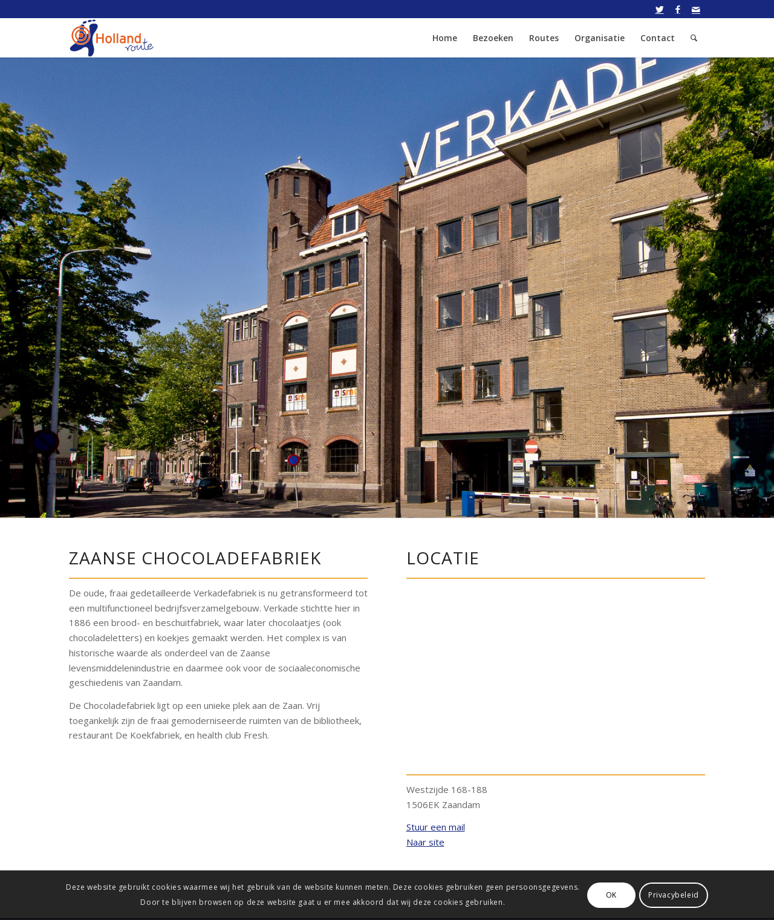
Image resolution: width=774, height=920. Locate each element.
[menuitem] (444, 37)
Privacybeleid (673, 895)
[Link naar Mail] (696, 9)
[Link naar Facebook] (677, 9)
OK (611, 895)
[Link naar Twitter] (659, 9)
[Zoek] (694, 37)
